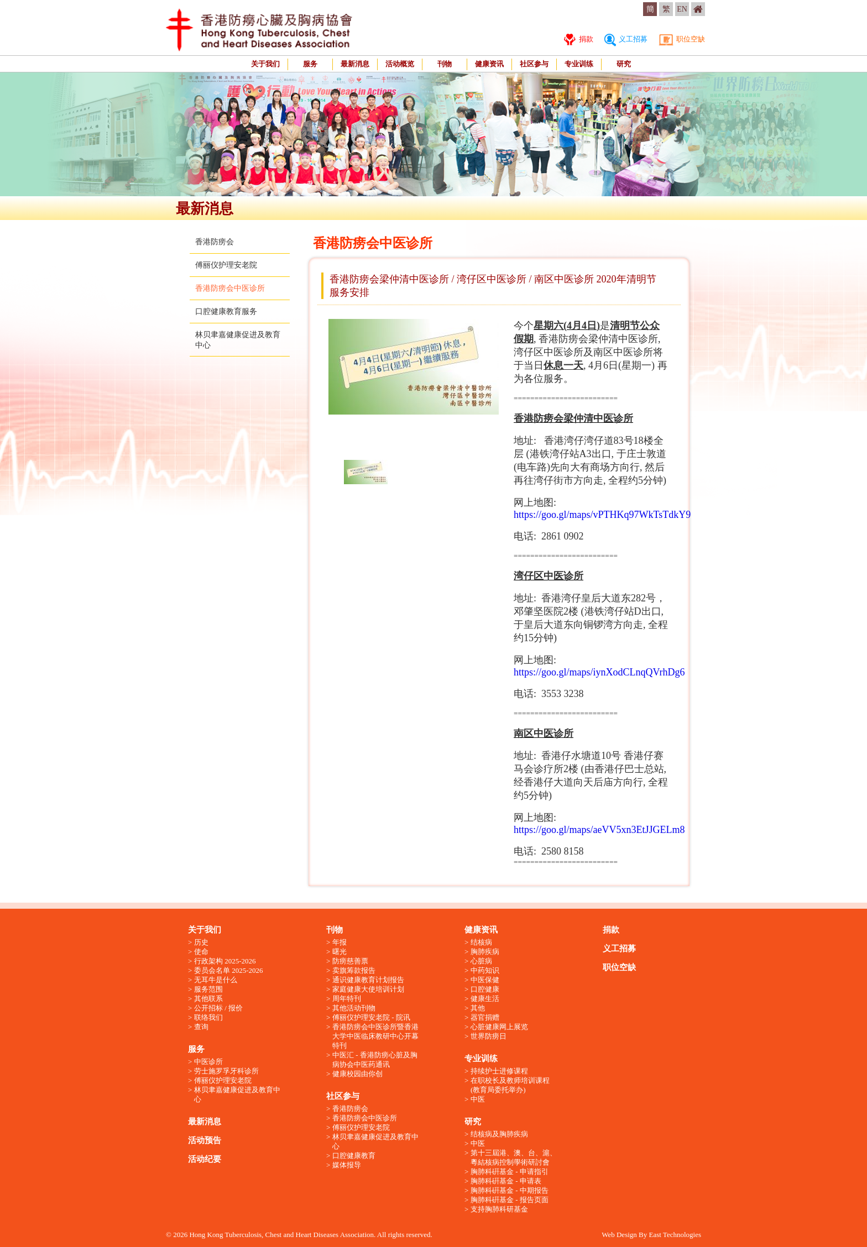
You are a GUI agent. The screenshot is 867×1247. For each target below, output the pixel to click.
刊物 (444, 64)
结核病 (481, 942)
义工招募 (625, 39)
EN (682, 9)
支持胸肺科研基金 (499, 1209)
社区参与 (534, 64)
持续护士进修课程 (499, 1071)
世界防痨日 (488, 1036)
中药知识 (485, 970)
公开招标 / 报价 (218, 1008)
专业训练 (579, 64)
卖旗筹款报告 (353, 970)
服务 (310, 64)
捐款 (578, 39)
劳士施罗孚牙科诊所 (226, 1071)
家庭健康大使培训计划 (368, 989)
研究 (624, 64)
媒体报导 (346, 1165)
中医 (478, 1099)
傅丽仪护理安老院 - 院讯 (371, 1017)
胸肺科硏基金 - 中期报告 (510, 1190)
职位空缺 (682, 39)
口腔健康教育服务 (226, 311)
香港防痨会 (214, 242)
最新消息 (355, 64)
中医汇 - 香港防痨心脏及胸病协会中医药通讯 (374, 1059)
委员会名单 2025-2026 (228, 970)
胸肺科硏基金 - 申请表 (506, 1181)
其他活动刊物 (353, 1008)
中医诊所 (208, 1061)
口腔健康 (485, 989)
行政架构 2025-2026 (225, 961)
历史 (201, 942)
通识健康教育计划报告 (368, 980)
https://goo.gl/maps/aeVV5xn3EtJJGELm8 (599, 829)
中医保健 (485, 980)
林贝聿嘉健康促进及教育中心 (237, 1094)
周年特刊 (346, 998)
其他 (478, 1008)
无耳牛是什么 (215, 980)
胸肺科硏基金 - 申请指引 (510, 1171)
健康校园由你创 (357, 1074)
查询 (201, 1027)
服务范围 (208, 989)
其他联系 (208, 998)
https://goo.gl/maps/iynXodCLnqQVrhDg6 (599, 672)
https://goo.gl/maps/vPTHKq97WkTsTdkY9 (602, 514)
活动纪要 (204, 1159)
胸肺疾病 (485, 951)
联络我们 (208, 1017)
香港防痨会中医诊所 (230, 288)
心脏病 (481, 961)
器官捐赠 (485, 1017)
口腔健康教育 (353, 1155)
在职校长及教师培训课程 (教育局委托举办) (510, 1085)
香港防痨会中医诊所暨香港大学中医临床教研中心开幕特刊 (375, 1036)
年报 (339, 942)
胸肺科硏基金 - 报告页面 (510, 1200)
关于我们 (265, 64)
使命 (201, 951)
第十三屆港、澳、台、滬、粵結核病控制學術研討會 (514, 1157)
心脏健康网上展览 (499, 1027)
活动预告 (204, 1140)
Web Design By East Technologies (651, 1234)
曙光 (339, 951)
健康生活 (485, 998)
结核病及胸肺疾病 (499, 1134)
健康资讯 (489, 64)
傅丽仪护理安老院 (226, 265)
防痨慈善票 (350, 961)
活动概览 (399, 64)
